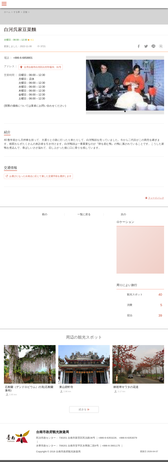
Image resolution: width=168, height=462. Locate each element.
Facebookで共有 (138, 46)
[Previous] (91, 85)
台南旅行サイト (84, 4)
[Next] (158, 85)
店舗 (25, 12)
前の (44, 214)
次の (123, 214)
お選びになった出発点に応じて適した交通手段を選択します (40, 176)
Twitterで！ (146, 46)
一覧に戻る (84, 214)
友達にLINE (153, 46)
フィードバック (161, 46)
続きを (83, 409)
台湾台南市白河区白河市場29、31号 (42, 67)
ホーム (7, 12)
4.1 (32, 39)
